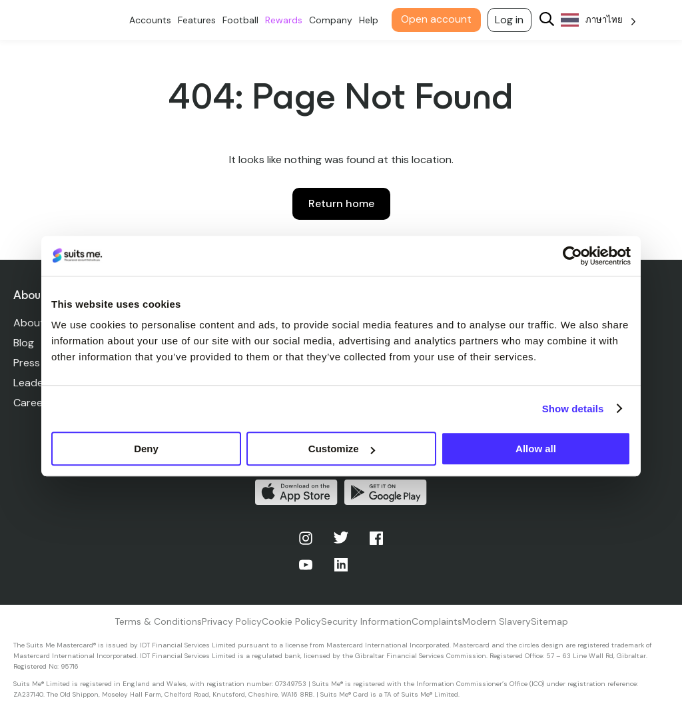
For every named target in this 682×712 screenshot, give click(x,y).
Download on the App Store (296, 492)
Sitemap (549, 621)
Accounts (153, 20)
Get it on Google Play (385, 492)
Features (199, 20)
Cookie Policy (291, 621)
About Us (36, 323)
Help (371, 20)
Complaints (437, 621)
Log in (512, 20)
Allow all (535, 448)
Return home (341, 203)
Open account (439, 19)
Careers (32, 403)
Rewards (286, 20)
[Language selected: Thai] (601, 20)
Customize (341, 448)
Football (243, 20)
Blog (23, 343)
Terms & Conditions (158, 621)
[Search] (549, 20)
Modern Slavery (496, 621)
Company (333, 20)
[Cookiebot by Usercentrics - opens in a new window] (572, 256)
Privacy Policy (232, 621)
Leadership (40, 383)
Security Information (366, 621)
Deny (146, 448)
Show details (573, 408)
